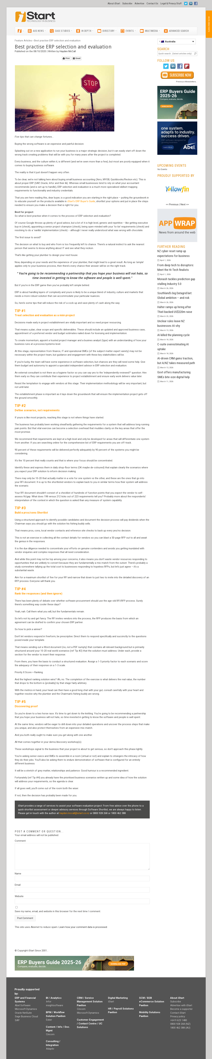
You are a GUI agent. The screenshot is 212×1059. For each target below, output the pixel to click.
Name (18, 873)
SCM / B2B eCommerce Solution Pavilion (151, 1001)
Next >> (185, 204)
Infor (48, 1001)
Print (66, 58)
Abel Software (22, 1005)
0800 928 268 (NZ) (180, 1023)
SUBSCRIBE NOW (208, 24)
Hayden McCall (68, 51)
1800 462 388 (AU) (180, 1027)
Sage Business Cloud (26, 1016)
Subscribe (127, 3)
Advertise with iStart (181, 1005)
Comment (20, 840)
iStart (111, 1001)
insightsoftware (54, 1005)
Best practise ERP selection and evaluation (57, 40)
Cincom (50, 1034)
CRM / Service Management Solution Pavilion (90, 1001)
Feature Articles (23, 40)
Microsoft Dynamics (26, 1009)
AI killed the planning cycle (173, 335)
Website (19, 896)
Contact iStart (178, 1012)
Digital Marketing (118, 997)
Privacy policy (177, 1016)
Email (76, 58)
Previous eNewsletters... (186, 82)
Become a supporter (181, 1009)
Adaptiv (50, 1048)
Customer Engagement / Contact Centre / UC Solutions (90, 1023)
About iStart (114, 3)
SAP (17, 1020)
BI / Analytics (53, 997)
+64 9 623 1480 (178, 1020)
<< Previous (172, 204)
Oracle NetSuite (23, 1012)
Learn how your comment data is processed (83, 927)
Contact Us (152, 3)
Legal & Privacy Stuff (171, 3)
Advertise (139, 3)
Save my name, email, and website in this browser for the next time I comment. (58, 911)
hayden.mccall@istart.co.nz (74, 813)
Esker (49, 1019)
